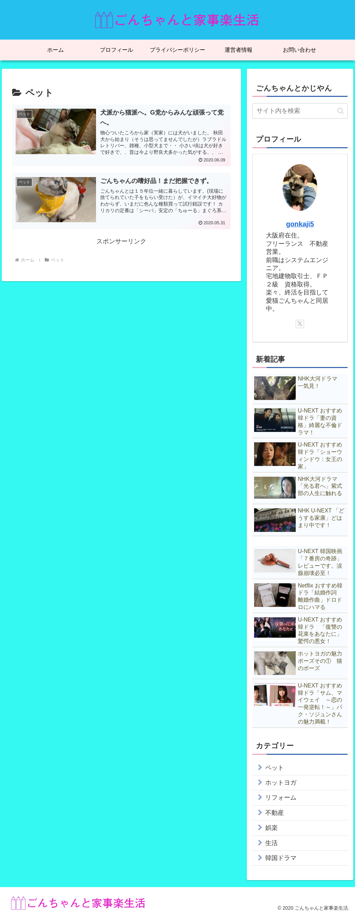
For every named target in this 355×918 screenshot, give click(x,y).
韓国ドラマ (280, 857)
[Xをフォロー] (300, 324)
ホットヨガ (280, 782)
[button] (341, 111)
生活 (271, 843)
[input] (299, 111)
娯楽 (271, 827)
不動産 (274, 812)
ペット (274, 767)
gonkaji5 (300, 224)
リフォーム (280, 797)
